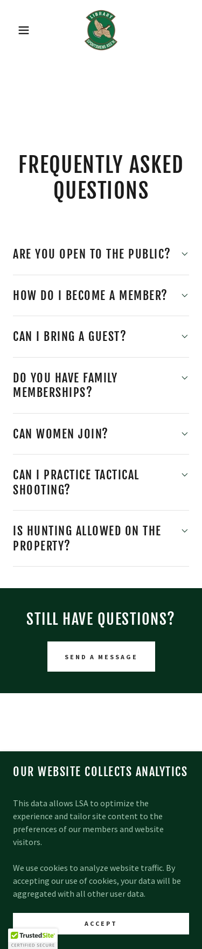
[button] (16, 30)
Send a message (101, 657)
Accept (101, 923)
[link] (101, 30)
